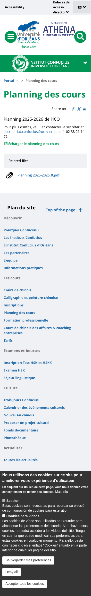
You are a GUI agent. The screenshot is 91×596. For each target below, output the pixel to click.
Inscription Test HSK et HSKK (28, 362)
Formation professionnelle (26, 320)
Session (12, 503)
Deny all (11, 574)
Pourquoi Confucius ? (21, 230)
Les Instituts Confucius (23, 237)
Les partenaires (16, 252)
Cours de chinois (17, 290)
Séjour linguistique (19, 377)
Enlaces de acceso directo (61, 7)
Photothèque (15, 437)
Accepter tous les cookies (24, 586)
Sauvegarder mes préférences (28, 562)
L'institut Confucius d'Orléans (28, 245)
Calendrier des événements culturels (34, 407)
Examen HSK (14, 370)
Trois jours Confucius (21, 400)
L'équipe (10, 260)
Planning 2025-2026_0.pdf (38, 175)
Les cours (12, 277)
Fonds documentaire (21, 430)
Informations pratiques (23, 267)
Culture (11, 387)
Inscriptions (14, 305)
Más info (61, 494)
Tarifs (8, 340)
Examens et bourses (22, 350)
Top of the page (60, 210)
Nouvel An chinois (19, 415)
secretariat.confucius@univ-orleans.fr (34, 131)
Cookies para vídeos (22, 518)
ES (82, 7)
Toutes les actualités (21, 460)
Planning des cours (19, 312)
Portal (9, 80)
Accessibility (14, 7)
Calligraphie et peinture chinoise (31, 297)
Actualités (13, 447)
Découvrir (13, 217)
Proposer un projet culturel (26, 422)
